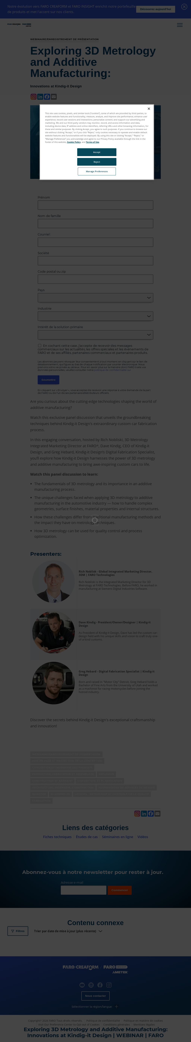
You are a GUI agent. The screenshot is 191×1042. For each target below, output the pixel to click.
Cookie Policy (74, 142)
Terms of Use (92, 142)
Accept (96, 152)
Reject (97, 161)
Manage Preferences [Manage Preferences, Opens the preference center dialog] (97, 171)
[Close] (149, 109)
